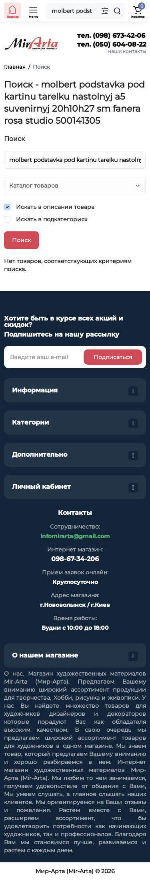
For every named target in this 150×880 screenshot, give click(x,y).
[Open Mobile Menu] (33, 10)
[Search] (117, 10)
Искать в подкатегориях (45, 219)
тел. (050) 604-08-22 (111, 44)
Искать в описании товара (49, 206)
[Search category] (104, 10)
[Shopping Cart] (137, 10)
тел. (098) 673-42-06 (111, 35)
